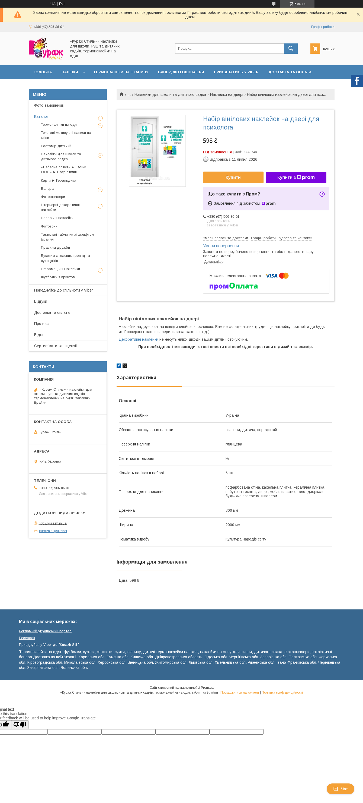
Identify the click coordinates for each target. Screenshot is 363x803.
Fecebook (27, 638)
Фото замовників (49, 105)
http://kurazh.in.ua (53, 523)
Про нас (41, 323)
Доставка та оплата (289, 72)
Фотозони (49, 226)
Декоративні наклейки (138, 339)
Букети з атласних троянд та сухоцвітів (65, 258)
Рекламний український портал (45, 631)
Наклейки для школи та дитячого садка (170, 94)
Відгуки (40, 301)
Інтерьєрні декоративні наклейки (60, 207)
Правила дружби (55, 247)
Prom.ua (207, 688)
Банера (47, 188)
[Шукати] (291, 48)
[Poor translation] (19, 724)
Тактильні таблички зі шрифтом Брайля (67, 236)
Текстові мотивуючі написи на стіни (66, 135)
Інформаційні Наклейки (60, 269)
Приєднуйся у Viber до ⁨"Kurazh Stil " (49, 645)
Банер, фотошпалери (181, 72)
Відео (39, 335)
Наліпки (70, 72)
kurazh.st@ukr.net (53, 531)
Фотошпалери (53, 197)
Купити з (296, 177)
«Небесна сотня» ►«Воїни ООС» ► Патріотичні (63, 169)
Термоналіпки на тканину (120, 72)
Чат (340, 788)
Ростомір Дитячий (56, 146)
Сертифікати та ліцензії (55, 346)
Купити (233, 177)
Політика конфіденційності (282, 692)
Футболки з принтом (58, 277)
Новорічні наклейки (57, 218)
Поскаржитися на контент (239, 692)
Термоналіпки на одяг (59, 124)
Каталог (41, 116)
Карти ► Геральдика (58, 180)
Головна (43, 72)
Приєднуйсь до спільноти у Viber (63, 290)
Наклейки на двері (226, 94)
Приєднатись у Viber (236, 72)
